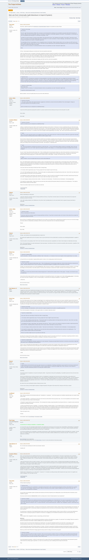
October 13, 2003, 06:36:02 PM (25, 393)
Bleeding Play (23, 188)
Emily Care (11, 252)
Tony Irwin (11, 24)
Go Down (10, 21)
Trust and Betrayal (31, 416)
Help (72, 558)
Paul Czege (12, 420)
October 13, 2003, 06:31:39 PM (25, 361)
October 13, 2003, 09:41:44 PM (25, 453)
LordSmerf (11, 393)
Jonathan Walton (13, 119)
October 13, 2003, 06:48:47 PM (25, 420)
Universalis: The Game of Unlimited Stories (27, 205)
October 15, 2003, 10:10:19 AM (25, 480)
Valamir (11, 192)
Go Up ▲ (80, 558)
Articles (58, 4)
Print (79, 21)
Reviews (68, 4)
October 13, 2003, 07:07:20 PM (25, 443)
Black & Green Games (23, 284)
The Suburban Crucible (38, 416)
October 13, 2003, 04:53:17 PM (25, 233)
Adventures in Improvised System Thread (41, 26)
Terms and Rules (75, 558)
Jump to (64, 551)
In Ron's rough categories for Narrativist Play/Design (30, 70)
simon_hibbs (12, 98)
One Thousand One (24, 187)
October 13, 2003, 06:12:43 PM (25, 298)
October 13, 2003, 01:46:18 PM (25, 24)
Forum (63, 4)
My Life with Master (23, 439)
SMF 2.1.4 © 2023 (10, 558)
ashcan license (38, 440)
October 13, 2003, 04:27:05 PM (25, 192)
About (53, 4)
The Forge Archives (14, 4)
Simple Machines (15, 558)
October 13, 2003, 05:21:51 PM (25, 288)
